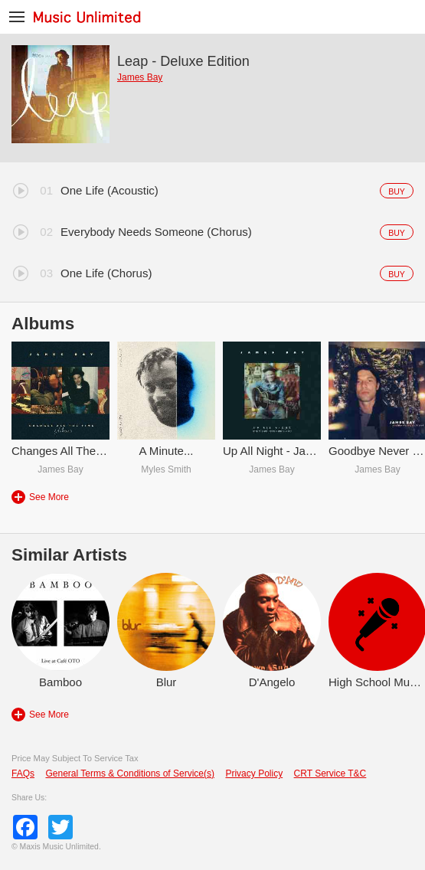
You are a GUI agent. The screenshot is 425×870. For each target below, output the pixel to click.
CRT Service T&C (330, 773)
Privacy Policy (254, 773)
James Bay (139, 77)
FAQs (22, 773)
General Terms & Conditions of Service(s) (129, 773)
